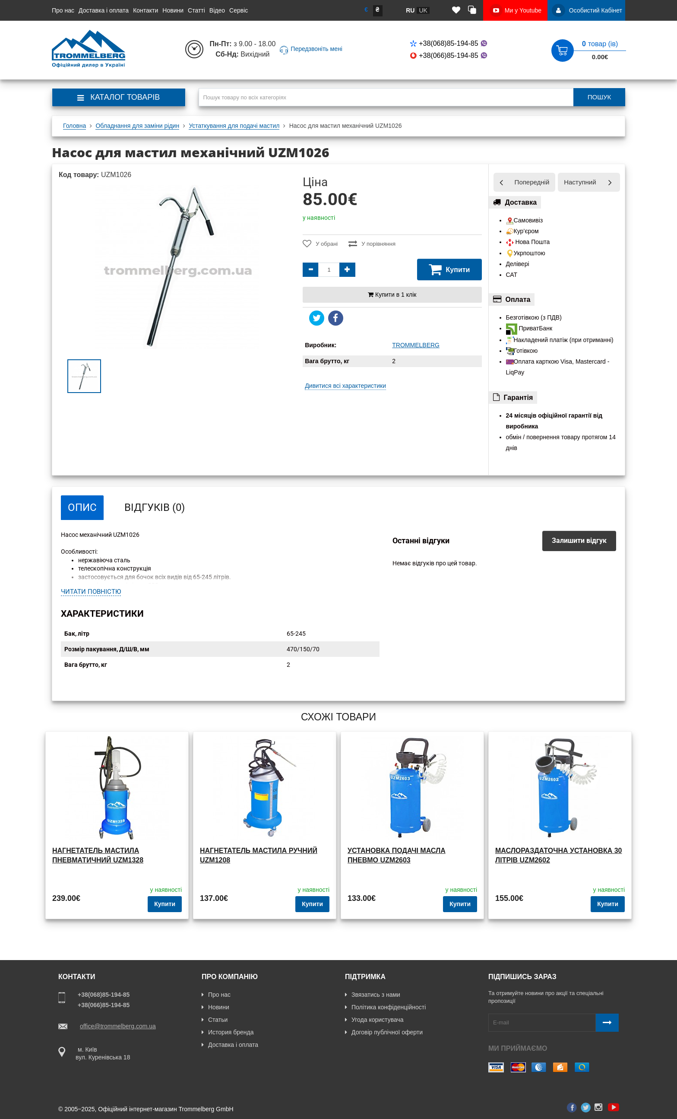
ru (410, 10)
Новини (172, 10)
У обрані (320, 243)
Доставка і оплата (104, 10)
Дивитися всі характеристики (345, 385)
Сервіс (238, 10)
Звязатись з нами (372, 994)
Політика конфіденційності (385, 1007)
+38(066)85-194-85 (449, 55)
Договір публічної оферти (384, 1032)
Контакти (145, 10)
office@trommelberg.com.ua (118, 1026)
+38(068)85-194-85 (449, 43)
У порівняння (371, 243)
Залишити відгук (579, 540)
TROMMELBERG (416, 345)
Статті (196, 10)
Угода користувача (374, 1019)
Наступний (580, 182)
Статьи (215, 1019)
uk (423, 10)
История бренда (227, 1032)
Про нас (63, 10)
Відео (217, 10)
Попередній (532, 182)
